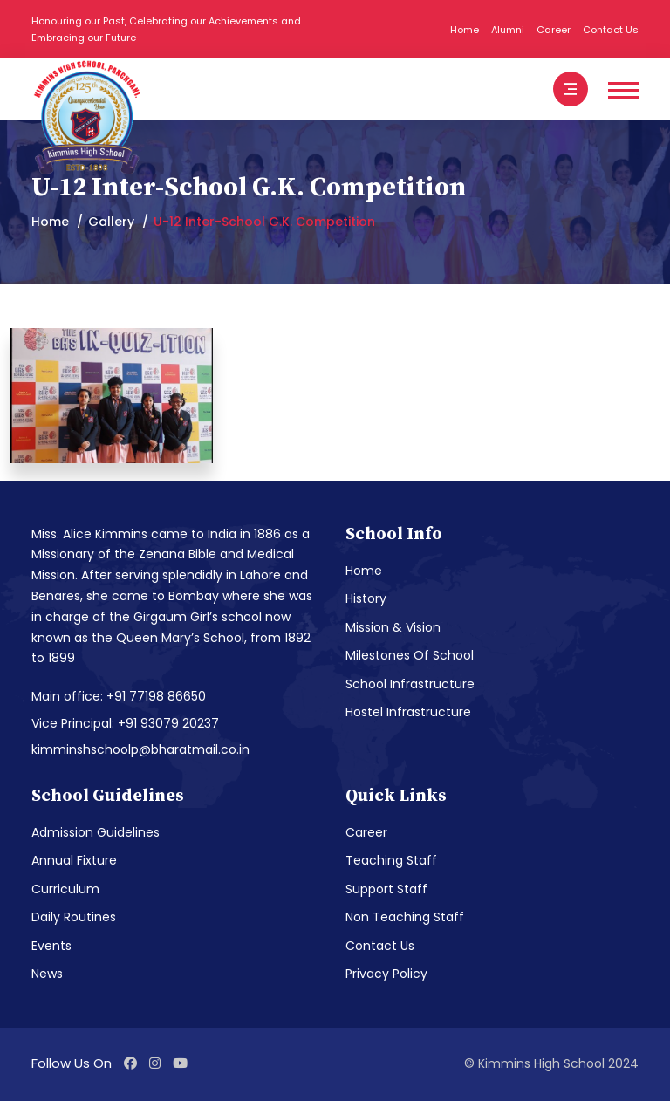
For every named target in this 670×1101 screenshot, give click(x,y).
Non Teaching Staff (404, 917)
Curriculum (65, 889)
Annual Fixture (74, 860)
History (365, 598)
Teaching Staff (391, 860)
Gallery (111, 221)
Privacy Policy (386, 973)
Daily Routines (73, 917)
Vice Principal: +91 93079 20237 (125, 723)
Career (554, 30)
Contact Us (611, 30)
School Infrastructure (410, 684)
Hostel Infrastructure (408, 712)
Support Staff (386, 889)
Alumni (507, 30)
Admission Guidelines (95, 832)
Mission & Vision (393, 627)
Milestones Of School (409, 655)
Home (464, 30)
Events (51, 945)
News (47, 973)
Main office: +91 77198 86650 (118, 696)
